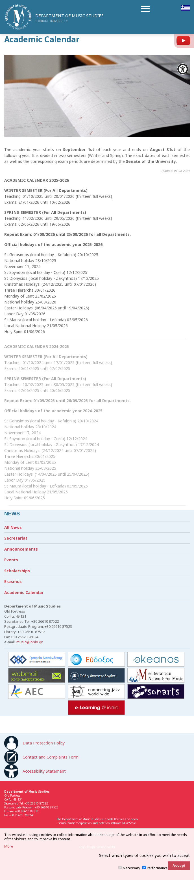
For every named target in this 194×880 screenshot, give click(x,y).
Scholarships (17, 570)
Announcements (21, 549)
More (8, 846)
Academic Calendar (23, 592)
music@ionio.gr (29, 641)
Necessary (131, 868)
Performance (157, 868)
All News (13, 527)
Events (11, 559)
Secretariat (15, 538)
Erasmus (13, 581)
